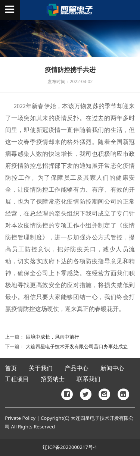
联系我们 (88, 379)
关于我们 (41, 368)
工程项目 (17, 379)
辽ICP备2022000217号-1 (70, 447)
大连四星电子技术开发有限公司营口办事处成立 (77, 346)
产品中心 (76, 368)
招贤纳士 (53, 379)
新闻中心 (112, 368)
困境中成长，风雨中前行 (52, 336)
